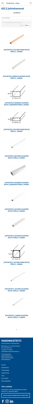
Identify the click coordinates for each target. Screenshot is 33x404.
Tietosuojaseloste (6, 354)
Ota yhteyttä (4, 378)
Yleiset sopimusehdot (7, 357)
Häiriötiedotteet (5, 359)
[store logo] (12, 2)
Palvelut (3, 365)
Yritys (2, 375)
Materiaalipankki (6, 381)
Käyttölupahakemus (6, 356)
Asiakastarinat (5, 373)
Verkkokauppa (5, 370)
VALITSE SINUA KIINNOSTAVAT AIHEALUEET (15, 395)
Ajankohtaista (5, 367)
